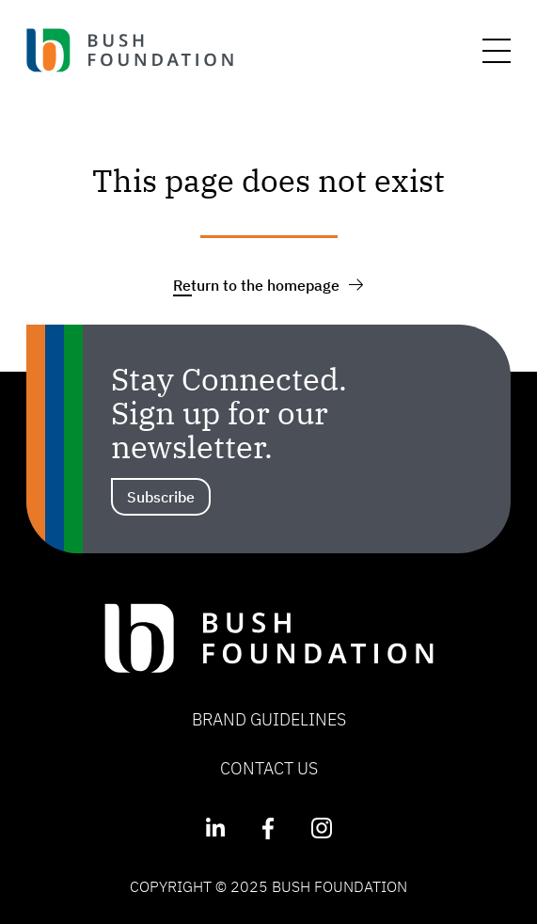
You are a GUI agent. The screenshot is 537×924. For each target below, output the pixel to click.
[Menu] (496, 51)
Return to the (268, 285)
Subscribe (161, 496)
